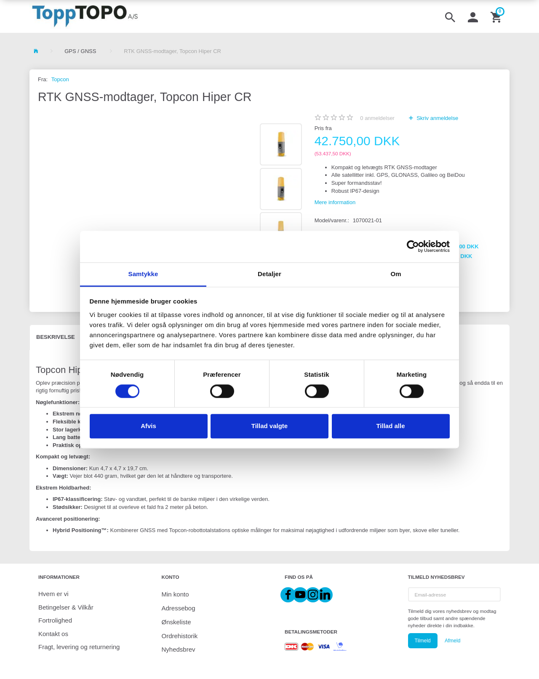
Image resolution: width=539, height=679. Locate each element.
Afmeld (452, 641)
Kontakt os (53, 633)
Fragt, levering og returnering (79, 646)
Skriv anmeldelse (437, 118)
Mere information (335, 202)
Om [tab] (395, 273)
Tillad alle (390, 426)
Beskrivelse (55, 337)
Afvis (148, 426)
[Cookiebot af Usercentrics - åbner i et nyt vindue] (413, 246)
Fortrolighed (55, 620)
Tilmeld (423, 641)
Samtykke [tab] (143, 273)
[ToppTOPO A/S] (84, 16)
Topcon (60, 79)
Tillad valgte (269, 426)
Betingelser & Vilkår (65, 607)
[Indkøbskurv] (497, 16)
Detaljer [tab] (269, 273)
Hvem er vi (53, 593)
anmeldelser (377, 118)
